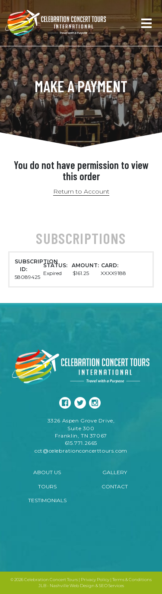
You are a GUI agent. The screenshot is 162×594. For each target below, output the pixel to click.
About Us (47, 472)
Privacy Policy (95, 579)
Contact (115, 486)
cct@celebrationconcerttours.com (81, 450)
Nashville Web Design (72, 585)
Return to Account (81, 191)
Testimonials (47, 500)
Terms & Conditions (132, 579)
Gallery (114, 472)
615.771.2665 (81, 443)
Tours (47, 486)
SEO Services (111, 585)
